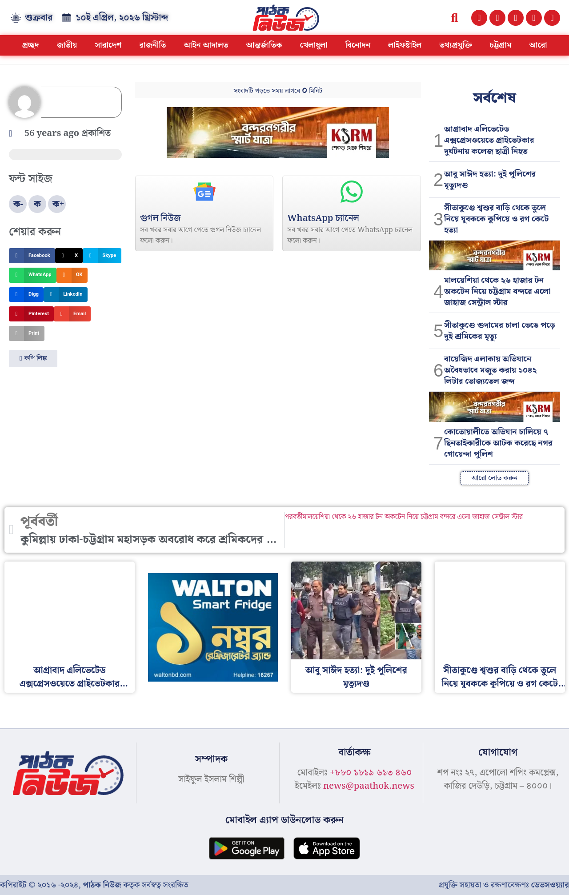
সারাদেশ (108, 45)
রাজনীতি (152, 45)
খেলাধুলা (314, 45)
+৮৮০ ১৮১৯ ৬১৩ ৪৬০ (371, 773)
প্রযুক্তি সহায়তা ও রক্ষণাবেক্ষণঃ (504, 885)
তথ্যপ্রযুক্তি (455, 45)
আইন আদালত (206, 45)
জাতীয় (67, 45)
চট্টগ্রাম (500, 45)
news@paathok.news (368, 786)
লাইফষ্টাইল (404, 45)
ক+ (58, 204)
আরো (538, 45)
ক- (18, 204)
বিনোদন (358, 45)
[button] (454, 17)
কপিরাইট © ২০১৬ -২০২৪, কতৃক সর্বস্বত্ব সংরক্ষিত (94, 885)
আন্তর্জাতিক (264, 45)
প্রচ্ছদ (30, 45)
